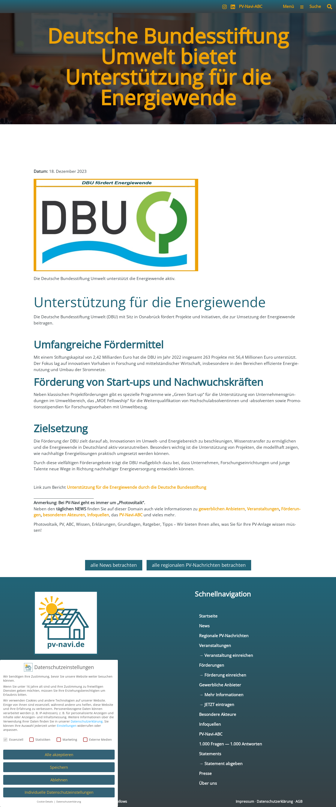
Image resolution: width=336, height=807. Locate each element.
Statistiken (39, 739)
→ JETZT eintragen (216, 704)
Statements (210, 754)
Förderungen (211, 665)
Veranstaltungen (215, 645)
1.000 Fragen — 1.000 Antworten (230, 744)
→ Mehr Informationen (221, 694)
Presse (205, 773)
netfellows (119, 801)
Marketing (67, 739)
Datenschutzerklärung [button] (68, 801)
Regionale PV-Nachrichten (224, 635)
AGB (299, 801)
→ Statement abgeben (220, 763)
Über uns (208, 783)
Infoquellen (210, 724)
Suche (315, 6)
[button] (329, 6)
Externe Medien (97, 739)
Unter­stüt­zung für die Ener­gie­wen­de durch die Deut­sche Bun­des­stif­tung (136, 487)
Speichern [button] (59, 767)
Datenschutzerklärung (275, 801)
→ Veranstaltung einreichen (226, 655)
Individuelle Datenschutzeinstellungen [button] (59, 792)
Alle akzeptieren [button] (59, 754)
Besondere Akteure (217, 714)
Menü (288, 6)
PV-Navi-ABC (250, 6)
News (204, 626)
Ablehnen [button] (59, 779)
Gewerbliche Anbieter (220, 685)
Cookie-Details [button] (45, 801)
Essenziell (13, 739)
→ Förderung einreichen (222, 675)
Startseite (208, 616)
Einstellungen (66, 726)
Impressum (245, 801)
